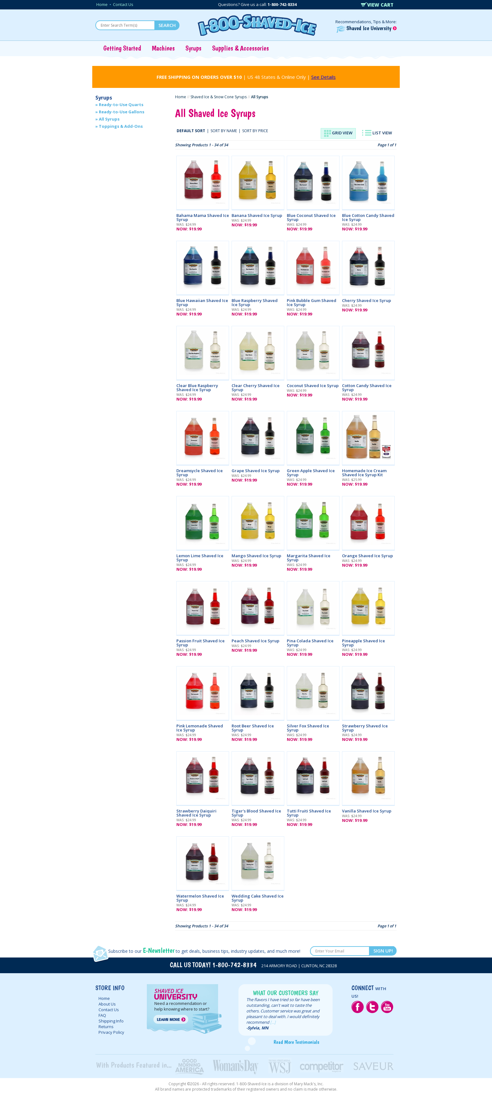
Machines (163, 48)
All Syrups (109, 119)
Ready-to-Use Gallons (121, 112)
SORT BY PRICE (255, 130)
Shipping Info (111, 1021)
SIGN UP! (383, 950)
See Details (323, 77)
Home (102, 4)
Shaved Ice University (366, 28)
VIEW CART (377, 5)
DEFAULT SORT (191, 130)
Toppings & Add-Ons (121, 126)
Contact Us (123, 4)
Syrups (193, 48)
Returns (106, 1026)
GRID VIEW (338, 133)
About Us (107, 1004)
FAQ (102, 1015)
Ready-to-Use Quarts (121, 104)
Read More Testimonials (296, 1042)
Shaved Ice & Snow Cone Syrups (218, 97)
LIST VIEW (377, 133)
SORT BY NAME (224, 130)
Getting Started (122, 48)
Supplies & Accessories (240, 48)
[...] (272, 1022)
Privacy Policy (111, 1032)
